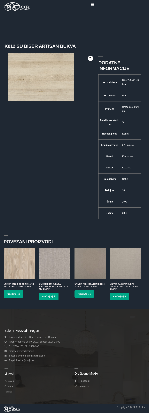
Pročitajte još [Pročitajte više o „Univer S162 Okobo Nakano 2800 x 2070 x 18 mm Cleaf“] (13, 294)
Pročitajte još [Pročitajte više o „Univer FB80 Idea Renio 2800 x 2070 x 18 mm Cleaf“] (84, 294)
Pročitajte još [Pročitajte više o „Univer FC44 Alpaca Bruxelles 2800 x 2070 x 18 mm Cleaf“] (48, 296)
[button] (92, 5)
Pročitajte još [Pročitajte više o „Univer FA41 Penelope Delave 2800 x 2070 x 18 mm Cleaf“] (119, 296)
